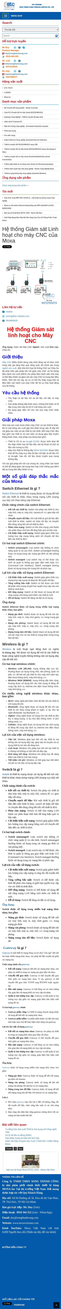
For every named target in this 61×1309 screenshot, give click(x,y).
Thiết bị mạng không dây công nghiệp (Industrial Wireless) (25, 173)
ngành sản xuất (9, 368)
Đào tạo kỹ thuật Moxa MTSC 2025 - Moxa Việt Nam (23, 213)
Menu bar (16, 16)
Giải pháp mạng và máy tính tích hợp (22, 1138)
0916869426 (10, 320)
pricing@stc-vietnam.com (15, 316)
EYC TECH (8, 88)
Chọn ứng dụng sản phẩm (15, 185)
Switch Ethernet (10, 493)
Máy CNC (6, 362)
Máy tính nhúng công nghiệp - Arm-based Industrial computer (26, 126)
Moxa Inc (7, 97)
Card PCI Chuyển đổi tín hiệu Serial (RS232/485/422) (23, 112)
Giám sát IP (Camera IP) (13, 121)
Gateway (10, 948)
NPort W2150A (41, 450)
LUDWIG (7, 92)
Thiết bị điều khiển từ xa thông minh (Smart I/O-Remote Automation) (28, 164)
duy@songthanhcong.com (16, 53)
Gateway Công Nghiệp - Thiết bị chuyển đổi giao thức (23, 117)
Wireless (6, 649)
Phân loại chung (10, 131)
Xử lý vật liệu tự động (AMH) (18, 1135)
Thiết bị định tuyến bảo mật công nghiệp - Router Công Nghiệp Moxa (29, 169)
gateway (25, 964)
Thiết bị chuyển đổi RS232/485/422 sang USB (21, 144)
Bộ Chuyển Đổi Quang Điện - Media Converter (21, 108)
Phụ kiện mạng (9, 135)
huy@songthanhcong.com (16, 74)
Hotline (7, 312)
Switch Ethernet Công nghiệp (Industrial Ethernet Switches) (25, 140)
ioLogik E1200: (33, 441)
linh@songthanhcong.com (16, 64)
